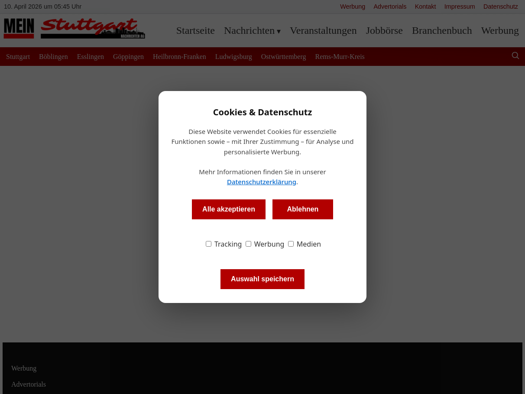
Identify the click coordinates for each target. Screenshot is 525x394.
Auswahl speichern (262, 279)
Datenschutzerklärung (261, 181)
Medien (304, 244)
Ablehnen (302, 209)
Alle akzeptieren (228, 209)
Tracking (224, 244)
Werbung (265, 244)
